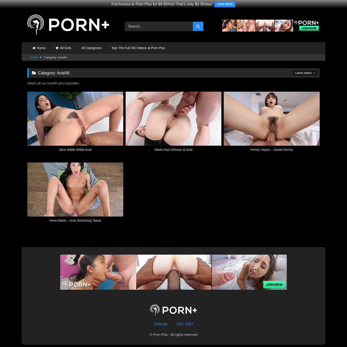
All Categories (91, 48)
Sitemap (161, 324)
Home (41, 48)
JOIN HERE (225, 4)
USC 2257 (184, 324)
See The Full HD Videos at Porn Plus (138, 48)
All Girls (65, 48)
